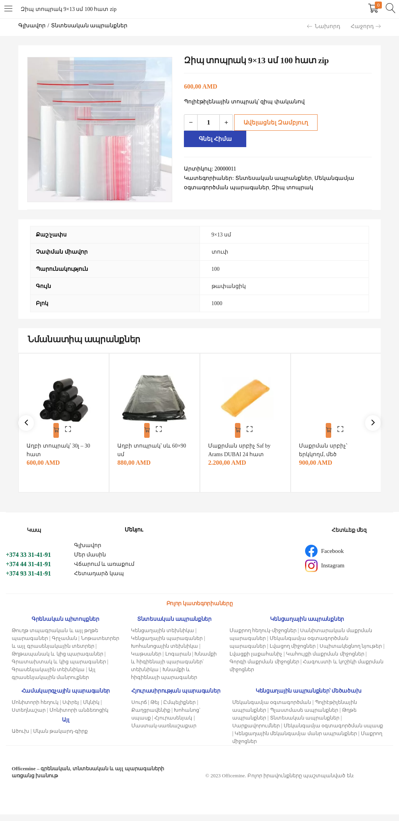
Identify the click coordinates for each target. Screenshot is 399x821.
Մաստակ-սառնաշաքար (163, 732)
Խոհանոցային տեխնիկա (164, 653)
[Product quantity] (208, 122)
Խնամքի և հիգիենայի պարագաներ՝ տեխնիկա (174, 668)
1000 (217, 303)
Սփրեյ (70, 709)
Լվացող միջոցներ (293, 653)
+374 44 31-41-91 (28, 570)
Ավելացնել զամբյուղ (273, 122)
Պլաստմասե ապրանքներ (304, 717)
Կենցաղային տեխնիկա (162, 637)
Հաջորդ (366, 26)
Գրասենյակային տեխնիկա (48, 676)
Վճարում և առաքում (104, 571)
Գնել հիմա (216, 139)
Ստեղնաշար (29, 717)
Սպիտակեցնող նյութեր (351, 653)
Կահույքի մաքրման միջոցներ (325, 660)
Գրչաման (64, 645)
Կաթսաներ (146, 660)
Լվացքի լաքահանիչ (256, 660)
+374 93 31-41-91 (28, 580)
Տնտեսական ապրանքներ (89, 25)
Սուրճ (139, 709)
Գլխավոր (32, 25)
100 (216, 269)
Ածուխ (20, 738)
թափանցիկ (229, 286)
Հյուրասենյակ (173, 724)
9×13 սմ (221, 235)
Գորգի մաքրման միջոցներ (264, 668)
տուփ (220, 252)
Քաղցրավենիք (150, 717)
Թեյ (154, 709)
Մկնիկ (91, 709)
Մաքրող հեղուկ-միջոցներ (263, 637)
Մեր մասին (90, 561)
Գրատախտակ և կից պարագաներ (59, 668)
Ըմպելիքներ (179, 709)
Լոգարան (178, 660)
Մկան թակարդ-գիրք (60, 738)
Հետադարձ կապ (99, 580)
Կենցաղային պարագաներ (167, 645)
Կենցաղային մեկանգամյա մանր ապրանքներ (296, 740)
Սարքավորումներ (256, 732)
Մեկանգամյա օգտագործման (271, 709)
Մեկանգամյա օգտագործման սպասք (333, 732)
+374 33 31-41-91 (28, 561)
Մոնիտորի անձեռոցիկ (78, 717)
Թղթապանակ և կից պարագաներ (57, 660)
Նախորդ (323, 26)
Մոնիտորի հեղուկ (35, 709)
